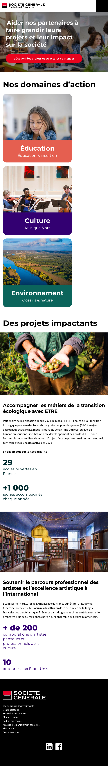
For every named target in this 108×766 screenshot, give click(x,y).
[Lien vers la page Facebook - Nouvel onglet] (59, 746)
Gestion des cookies (12, 721)
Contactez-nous (11, 732)
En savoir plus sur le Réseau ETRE (25, 451)
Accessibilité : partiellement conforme (21, 724)
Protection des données (14, 713)
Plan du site (8, 728)
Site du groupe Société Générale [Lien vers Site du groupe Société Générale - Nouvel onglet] (18, 706)
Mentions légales (11, 709)
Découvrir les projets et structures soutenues (44, 58)
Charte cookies (10, 717)
